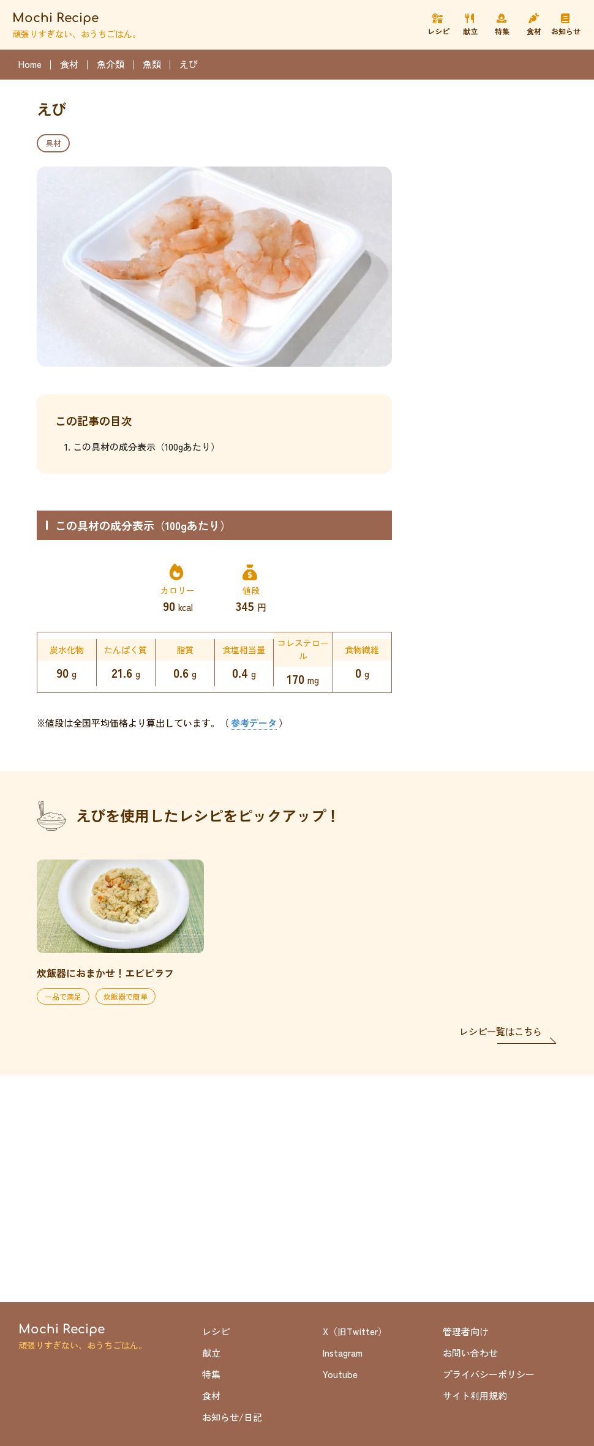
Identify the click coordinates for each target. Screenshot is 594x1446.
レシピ (216, 1331)
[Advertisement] (483, 159)
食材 (211, 1395)
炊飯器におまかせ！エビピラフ (105, 972)
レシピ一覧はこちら (500, 1031)
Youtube (340, 1374)
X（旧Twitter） (355, 1331)
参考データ (254, 722)
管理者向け (466, 1331)
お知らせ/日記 (232, 1416)
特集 (211, 1374)
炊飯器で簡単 (125, 996)
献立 (211, 1352)
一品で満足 (63, 996)
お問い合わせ (470, 1352)
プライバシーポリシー (489, 1374)
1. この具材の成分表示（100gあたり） (142, 446)
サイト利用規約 (475, 1395)
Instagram (343, 1352)
